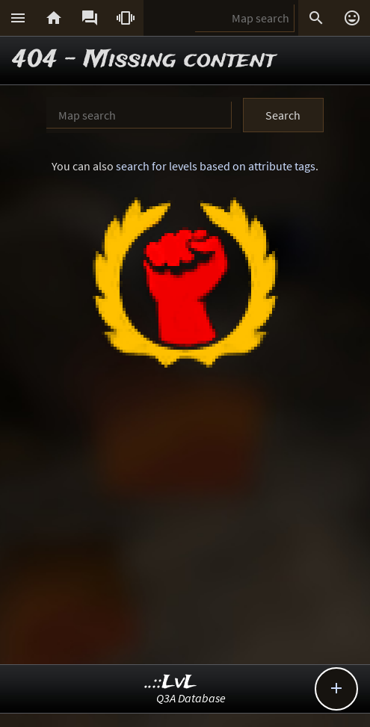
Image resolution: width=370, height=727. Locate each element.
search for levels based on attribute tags (215, 165)
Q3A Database (191, 697)
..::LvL (171, 682)
